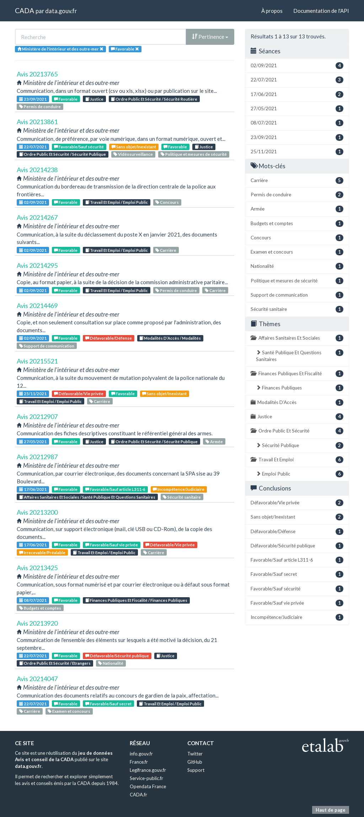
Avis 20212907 (37, 416)
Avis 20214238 (37, 170)
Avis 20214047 (37, 679)
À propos (272, 10)
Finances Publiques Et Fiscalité (297, 373)
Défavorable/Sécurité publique (117, 655)
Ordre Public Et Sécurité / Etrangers (55, 663)
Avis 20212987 (37, 457)
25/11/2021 (33, 393)
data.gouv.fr (61, 10)
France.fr (139, 762)
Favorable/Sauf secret (108, 703)
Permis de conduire (40, 106)
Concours (167, 202)
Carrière (165, 250)
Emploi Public (299, 474)
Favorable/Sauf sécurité (79, 146)
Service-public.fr (146, 778)
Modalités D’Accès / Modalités (170, 338)
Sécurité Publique (299, 445)
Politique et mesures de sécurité (194, 154)
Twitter (195, 754)
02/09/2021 (33, 202)
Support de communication (46, 346)
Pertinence (210, 36)
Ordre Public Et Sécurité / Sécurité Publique (62, 154)
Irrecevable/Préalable (42, 552)
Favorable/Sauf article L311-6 (115, 489)
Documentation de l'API (321, 10)
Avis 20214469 (37, 305)
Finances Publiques (299, 387)
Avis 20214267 (37, 217)
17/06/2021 (33, 489)
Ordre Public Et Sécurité (297, 431)
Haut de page (331, 810)
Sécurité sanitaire (182, 497)
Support (195, 770)
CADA (24, 10)
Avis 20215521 (37, 361)
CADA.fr (138, 794)
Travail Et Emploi (297, 459)
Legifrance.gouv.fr (148, 770)
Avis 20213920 (37, 623)
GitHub (194, 762)
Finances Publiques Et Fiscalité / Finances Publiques (136, 600)
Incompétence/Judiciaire (178, 489)
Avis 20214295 (37, 265)
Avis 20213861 (37, 122)
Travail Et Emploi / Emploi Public (116, 202)
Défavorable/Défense (108, 338)
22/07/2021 (33, 146)
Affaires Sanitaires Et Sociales (297, 338)
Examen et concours (69, 711)
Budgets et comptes (40, 608)
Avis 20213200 (37, 512)
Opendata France (148, 786)
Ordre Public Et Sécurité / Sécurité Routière (154, 99)
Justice (94, 99)
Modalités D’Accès (297, 402)
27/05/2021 (33, 441)
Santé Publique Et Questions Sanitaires (299, 355)
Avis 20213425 (37, 568)
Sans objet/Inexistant (134, 146)
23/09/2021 (33, 99)
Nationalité (110, 663)
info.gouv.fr (141, 754)
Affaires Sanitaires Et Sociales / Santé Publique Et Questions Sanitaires (87, 497)
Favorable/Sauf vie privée (111, 544)
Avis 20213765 (37, 74)
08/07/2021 (33, 600)
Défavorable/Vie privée (78, 393)
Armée (214, 441)
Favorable (65, 99)
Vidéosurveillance (133, 154)
